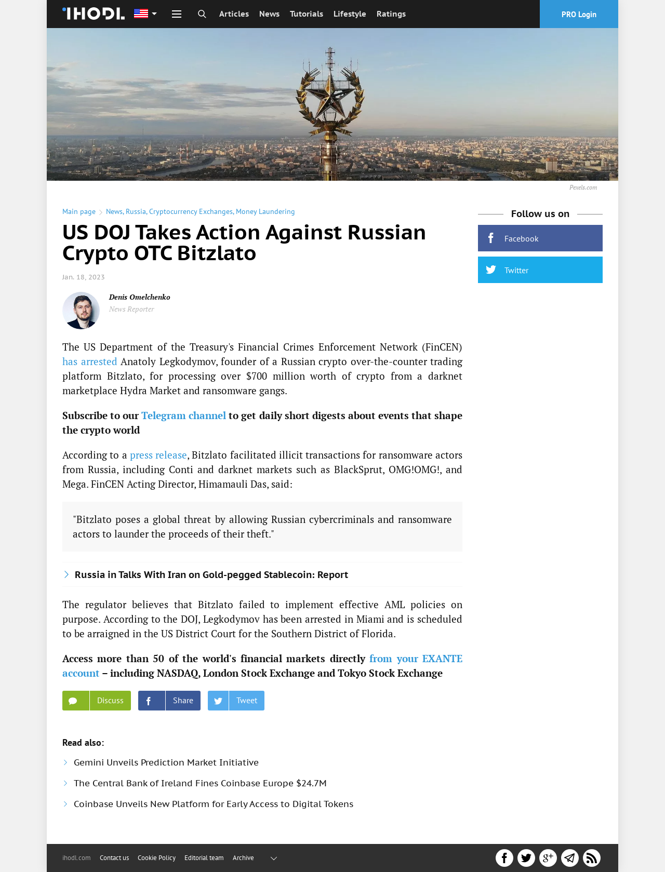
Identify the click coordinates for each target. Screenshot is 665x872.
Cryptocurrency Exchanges (191, 211)
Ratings (391, 14)
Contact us (114, 857)
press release (158, 454)
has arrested (89, 361)
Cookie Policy (157, 857)
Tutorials (306, 14)
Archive (243, 857)
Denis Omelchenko (139, 297)
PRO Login (579, 14)
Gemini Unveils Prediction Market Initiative (166, 762)
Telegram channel (183, 415)
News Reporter (131, 309)
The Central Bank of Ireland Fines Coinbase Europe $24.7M (200, 783)
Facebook (512, 238)
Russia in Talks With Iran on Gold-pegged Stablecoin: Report (211, 575)
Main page (79, 211)
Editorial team (204, 857)
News (269, 14)
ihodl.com (76, 857)
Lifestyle (350, 14)
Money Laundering (265, 211)
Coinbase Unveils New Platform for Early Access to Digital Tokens (213, 804)
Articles (234, 14)
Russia (136, 211)
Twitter (507, 269)
